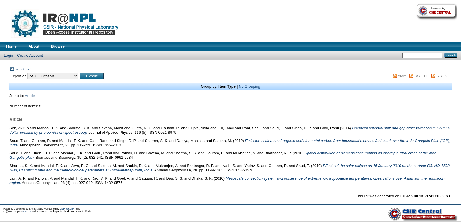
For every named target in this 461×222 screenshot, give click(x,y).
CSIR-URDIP (67, 209)
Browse (58, 46)
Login (8, 55)
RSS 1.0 (422, 76)
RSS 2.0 (444, 76)
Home (11, 46)
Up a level (24, 68)
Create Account (30, 55)
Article (30, 96)
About (34, 46)
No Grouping (249, 86)
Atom (401, 76)
